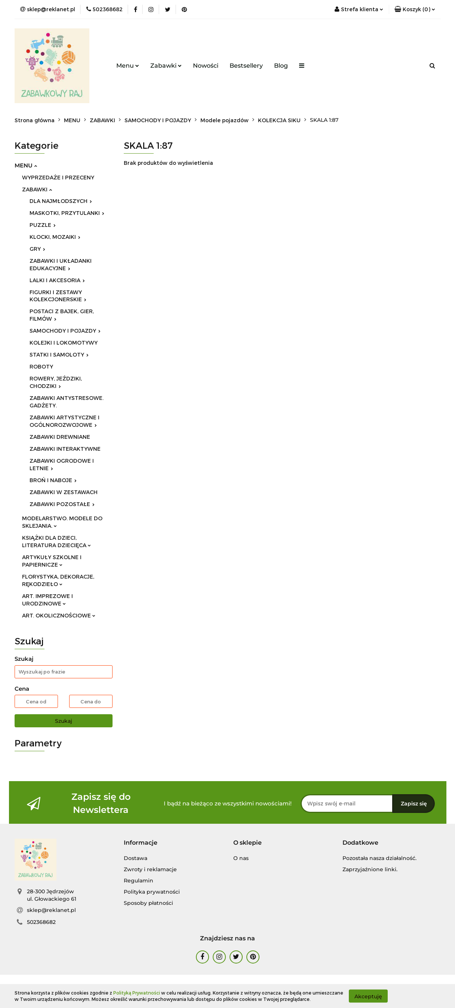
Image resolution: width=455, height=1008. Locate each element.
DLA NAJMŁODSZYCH (61, 201)
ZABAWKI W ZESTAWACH (64, 492)
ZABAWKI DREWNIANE (60, 437)
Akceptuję (368, 996)
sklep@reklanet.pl (51, 910)
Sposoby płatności (148, 903)
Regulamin (138, 880)
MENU (26, 165)
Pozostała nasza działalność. (379, 858)
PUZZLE (43, 225)
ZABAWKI (37, 189)
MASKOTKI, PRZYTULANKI (67, 213)
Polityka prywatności (152, 891)
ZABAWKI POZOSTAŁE (62, 504)
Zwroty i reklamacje (150, 869)
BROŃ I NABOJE (53, 480)
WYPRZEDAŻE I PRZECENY (58, 177)
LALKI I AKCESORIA (57, 280)
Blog (281, 65)
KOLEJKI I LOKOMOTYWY (64, 342)
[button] (415, 9)
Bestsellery (246, 65)
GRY (37, 249)
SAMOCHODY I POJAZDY (65, 330)
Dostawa (135, 858)
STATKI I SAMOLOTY (59, 354)
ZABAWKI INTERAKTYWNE (65, 449)
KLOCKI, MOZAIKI (55, 237)
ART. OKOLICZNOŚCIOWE (58, 615)
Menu (127, 65)
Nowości (205, 65)
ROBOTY (41, 366)
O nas (241, 858)
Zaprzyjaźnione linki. (369, 869)
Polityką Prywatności (136, 992)
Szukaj (63, 721)
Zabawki (166, 65)
